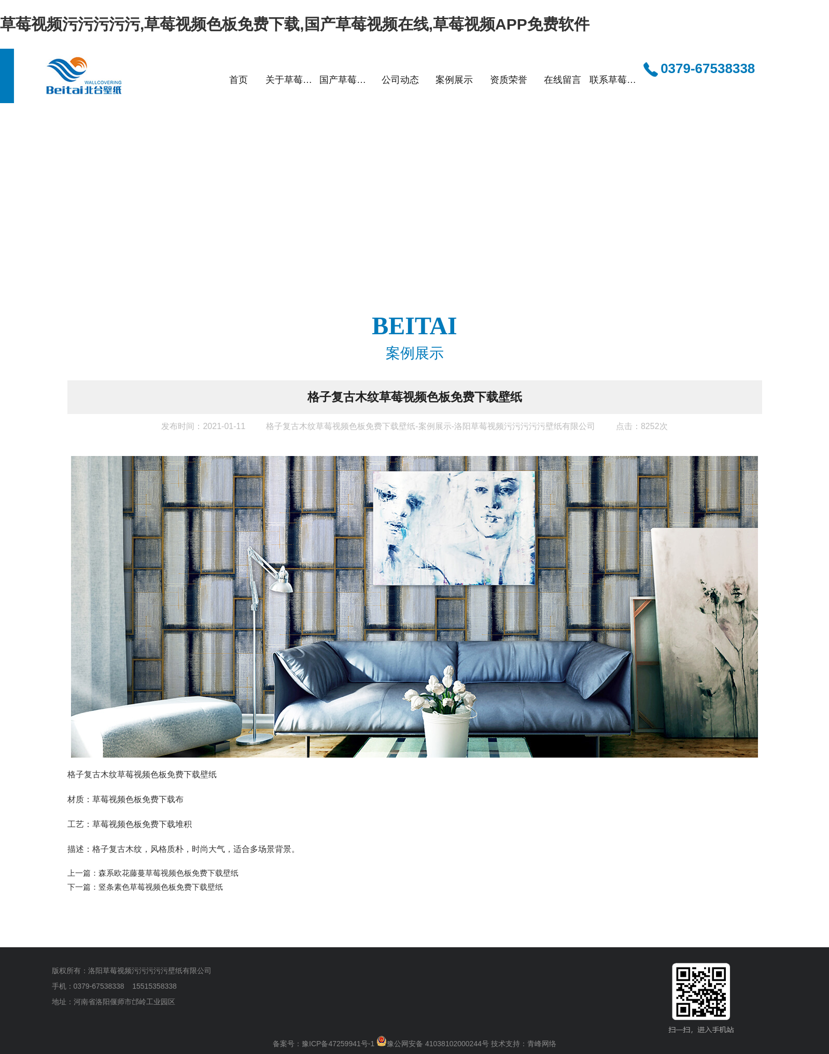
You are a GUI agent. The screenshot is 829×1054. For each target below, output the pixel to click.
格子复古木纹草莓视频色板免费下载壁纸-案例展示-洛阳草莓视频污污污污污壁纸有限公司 (430, 426)
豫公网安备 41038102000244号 (432, 1043)
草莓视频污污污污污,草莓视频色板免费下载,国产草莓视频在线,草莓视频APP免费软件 (294, 24)
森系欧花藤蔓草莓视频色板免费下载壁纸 (168, 872)
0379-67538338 (699, 69)
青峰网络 (541, 1043)
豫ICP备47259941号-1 (338, 1043)
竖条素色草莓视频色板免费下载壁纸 (161, 886)
